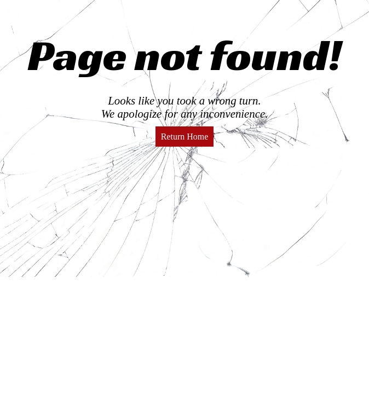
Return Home (185, 136)
